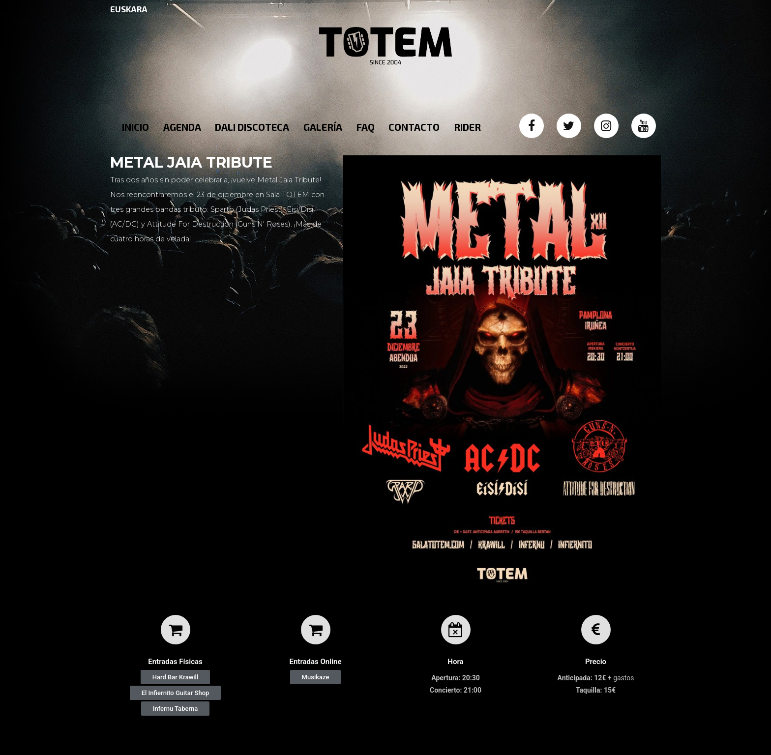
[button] (175, 677)
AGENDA (182, 127)
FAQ (365, 127)
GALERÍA (322, 127)
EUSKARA (129, 9)
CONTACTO (414, 127)
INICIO (135, 127)
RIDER (467, 127)
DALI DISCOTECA (252, 127)
